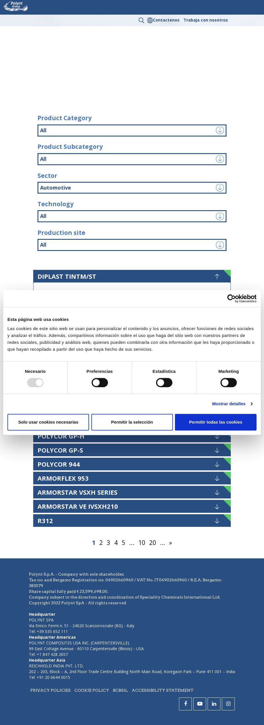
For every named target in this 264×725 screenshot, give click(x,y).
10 (141, 543)
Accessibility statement (163, 690)
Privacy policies (50, 690)
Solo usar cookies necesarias (48, 422)
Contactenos (166, 20)
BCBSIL (120, 690)
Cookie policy (91, 690)
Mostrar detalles (229, 403)
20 (152, 543)
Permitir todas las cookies (216, 422)
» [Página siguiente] (170, 543)
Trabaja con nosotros (206, 20)
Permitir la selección (132, 422)
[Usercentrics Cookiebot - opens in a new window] (231, 298)
